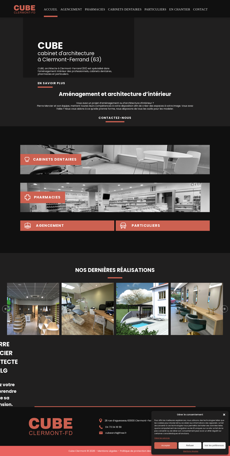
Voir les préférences (214, 445)
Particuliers (155, 9)
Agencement (71, 9)
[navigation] (5, 309)
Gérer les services (162, 438)
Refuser (190, 445)
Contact (200, 9)
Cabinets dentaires (125, 9)
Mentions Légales (107, 451)
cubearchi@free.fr (116, 433)
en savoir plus (51, 83)
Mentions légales (190, 451)
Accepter (165, 445)
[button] (224, 414)
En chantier (179, 9)
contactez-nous (115, 118)
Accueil (51, 9)
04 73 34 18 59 (113, 427)
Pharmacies (95, 9)
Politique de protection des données (140, 451)
